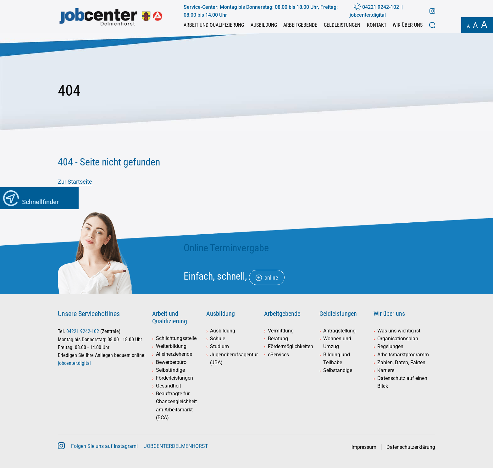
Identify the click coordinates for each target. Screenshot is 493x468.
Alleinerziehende (174, 354)
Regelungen (390, 346)
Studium (219, 346)
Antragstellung (339, 331)
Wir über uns (408, 25)
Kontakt (376, 25)
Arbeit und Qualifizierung (214, 25)
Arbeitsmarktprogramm (403, 355)
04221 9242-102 (380, 7)
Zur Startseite (75, 181)
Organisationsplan (397, 339)
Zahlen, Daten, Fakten (401, 362)
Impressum (364, 447)
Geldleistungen (342, 25)
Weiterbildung (171, 346)
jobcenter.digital (368, 15)
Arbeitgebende (300, 25)
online (271, 277)
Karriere (385, 370)
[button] (432, 25)
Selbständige (170, 370)
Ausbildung (264, 25)
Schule (217, 339)
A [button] (468, 26)
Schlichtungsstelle (176, 338)
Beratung (278, 339)
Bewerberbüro (171, 362)
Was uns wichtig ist (398, 331)
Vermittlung (281, 331)
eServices (278, 355)
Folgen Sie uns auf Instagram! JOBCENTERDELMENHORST (139, 446)
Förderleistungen (174, 378)
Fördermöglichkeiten (290, 346)
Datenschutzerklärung (410, 447)
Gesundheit (168, 386)
